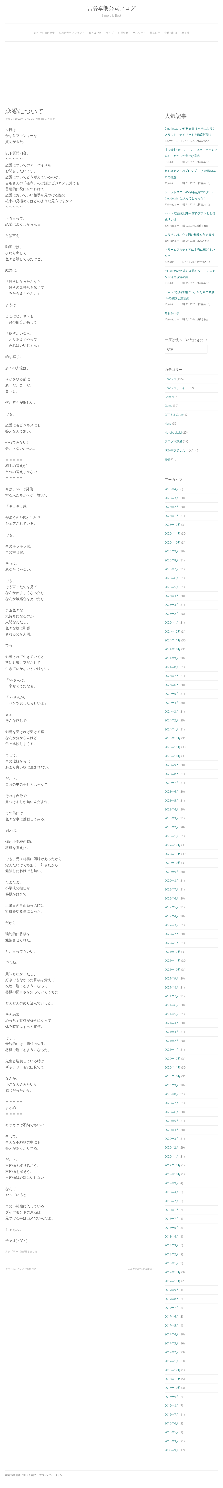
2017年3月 (172, 1343)
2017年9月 (172, 1290)
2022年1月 (172, 943)
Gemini (169, 397)
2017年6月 (172, 1316)
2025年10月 (173, 542)
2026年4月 (172, 489)
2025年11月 (173, 533)
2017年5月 (172, 1325)
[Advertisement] (111, 74)
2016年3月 (172, 1441)
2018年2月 (172, 1254)
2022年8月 (172, 880)
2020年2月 (172, 1147)
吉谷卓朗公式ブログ (111, 8)
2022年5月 (172, 907)
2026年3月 (172, 498)
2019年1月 (172, 1210)
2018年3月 (172, 1245)
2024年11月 (173, 640)
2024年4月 (172, 703)
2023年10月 (173, 756)
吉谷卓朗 (50, 118)
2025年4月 (172, 596)
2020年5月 (172, 1121)
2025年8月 (172, 560)
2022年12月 (173, 845)
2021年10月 (173, 969)
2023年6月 (172, 791)
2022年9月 (172, 872)
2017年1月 (172, 1361)
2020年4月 (172, 1130)
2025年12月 (173, 525)
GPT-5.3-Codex (174, 415)
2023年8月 (172, 774)
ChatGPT (170, 379)
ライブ (110, 32)
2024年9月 (172, 658)
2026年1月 (172, 516)
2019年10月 (173, 1174)
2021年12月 (173, 952)
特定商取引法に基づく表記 (20, 1475)
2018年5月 (172, 1228)
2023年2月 (172, 827)
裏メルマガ (95, 32)
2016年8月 (172, 1405)
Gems (168, 405)
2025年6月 (172, 578)
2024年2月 (172, 720)
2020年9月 (172, 1085)
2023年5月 (172, 800)
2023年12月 (173, 738)
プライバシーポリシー (52, 1475)
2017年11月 (173, 1281)
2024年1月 (172, 729)
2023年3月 (172, 818)
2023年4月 (172, 809)
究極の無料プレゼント (72, 32)
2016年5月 (172, 1432)
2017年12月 (173, 1272)
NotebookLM (173, 432)
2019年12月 (173, 1165)
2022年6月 (172, 898)
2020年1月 (172, 1156)
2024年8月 (172, 667)
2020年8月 (172, 1094)
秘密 (168, 459)
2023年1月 (172, 836)
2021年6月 (172, 1005)
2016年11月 (173, 1379)
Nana (168, 423)
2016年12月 (173, 1370)
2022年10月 (173, 863)
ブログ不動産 (173, 441)
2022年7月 (172, 889)
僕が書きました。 (30, 1251)
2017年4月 (172, 1334)
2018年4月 (172, 1236)
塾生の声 (155, 32)
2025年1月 (172, 622)
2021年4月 (172, 1023)
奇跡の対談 (170, 32)
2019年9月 (172, 1183)
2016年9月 (172, 1397)
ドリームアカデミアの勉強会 (20, 1269)
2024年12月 (173, 631)
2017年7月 (172, 1308)
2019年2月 (172, 1201)
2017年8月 (172, 1299)
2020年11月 (173, 1067)
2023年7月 (172, 783)
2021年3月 (172, 1032)
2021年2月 (172, 1041)
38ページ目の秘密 (44, 32)
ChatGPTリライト (176, 388)
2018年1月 (172, 1263)
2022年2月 (172, 934)
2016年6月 (172, 1423)
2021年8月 (172, 987)
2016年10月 (173, 1388)
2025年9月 (172, 551)
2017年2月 (172, 1352)
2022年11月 (173, 854)
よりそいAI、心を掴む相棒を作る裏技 (189, 234)
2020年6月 (172, 1112)
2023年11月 (173, 747)
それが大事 (172, 313)
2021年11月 (173, 960)
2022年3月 (172, 925)
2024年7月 (172, 676)
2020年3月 (172, 1139)
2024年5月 (172, 694)
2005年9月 (172, 1450)
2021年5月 (172, 1014)
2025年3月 (172, 605)
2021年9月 (172, 978)
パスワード (139, 32)
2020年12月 (173, 1059)
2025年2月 (172, 614)
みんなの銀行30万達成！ (141, 1269)
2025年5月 (172, 587)
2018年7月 (172, 1219)
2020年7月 (172, 1103)
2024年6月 (172, 685)
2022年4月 (172, 916)
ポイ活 (185, 32)
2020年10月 (173, 1076)
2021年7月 (172, 996)
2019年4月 (172, 1192)
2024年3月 (172, 711)
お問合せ (123, 32)
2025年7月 (172, 569)
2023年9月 (172, 765)
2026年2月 (172, 507)
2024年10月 (173, 649)
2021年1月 (172, 1049)
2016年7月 (172, 1414)
